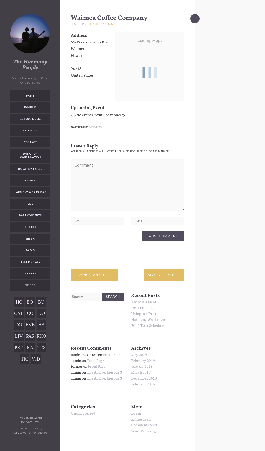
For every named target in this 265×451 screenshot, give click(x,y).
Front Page (111, 354)
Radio (30, 250)
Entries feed (141, 418)
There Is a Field (143, 301)
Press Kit (30, 238)
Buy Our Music (30, 118)
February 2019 (143, 360)
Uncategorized (83, 413)
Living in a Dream (145, 313)
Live (30, 203)
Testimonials (30, 262)
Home (30, 95)
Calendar (30, 130)
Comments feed (144, 424)
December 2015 (144, 378)
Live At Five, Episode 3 (104, 371)
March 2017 (141, 371)
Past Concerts (30, 215)
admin (109, 24)
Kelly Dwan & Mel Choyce (30, 432)
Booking (30, 107)
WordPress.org (143, 430)
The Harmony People (30, 65)
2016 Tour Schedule (147, 325)
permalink (95, 126)
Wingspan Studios (94, 275)
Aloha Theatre (164, 275)
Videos (30, 285)
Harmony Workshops (30, 192)
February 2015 (143, 383)
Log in (136, 413)
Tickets (30, 273)
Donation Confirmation (30, 155)
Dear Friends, (142, 307)
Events (30, 180)
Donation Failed (30, 168)
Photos (30, 227)
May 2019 (139, 354)
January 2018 (142, 366)
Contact (30, 142)
